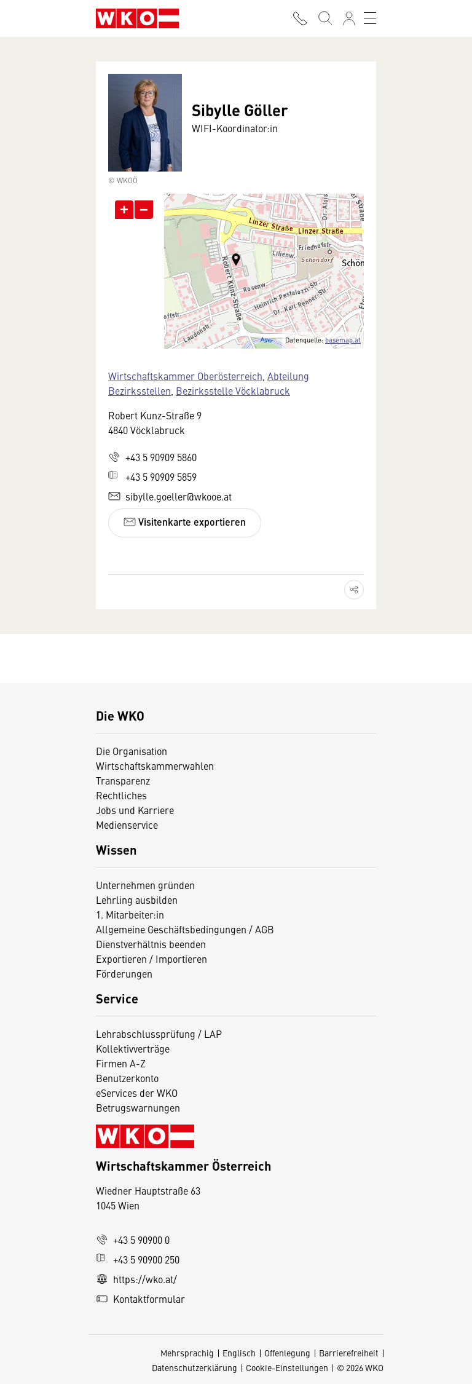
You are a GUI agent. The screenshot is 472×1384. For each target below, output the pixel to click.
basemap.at (343, 339)
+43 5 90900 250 (137, 1259)
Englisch (239, 1352)
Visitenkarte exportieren (185, 522)
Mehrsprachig (187, 1352)
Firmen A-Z (121, 1063)
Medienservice (127, 824)
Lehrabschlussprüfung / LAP (159, 1033)
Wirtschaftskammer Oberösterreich (185, 375)
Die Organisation (131, 750)
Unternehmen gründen (145, 885)
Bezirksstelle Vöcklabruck (233, 390)
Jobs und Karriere (135, 810)
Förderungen (124, 973)
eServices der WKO (137, 1092)
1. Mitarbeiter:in (130, 914)
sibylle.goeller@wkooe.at (170, 496)
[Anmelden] (349, 18)
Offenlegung (287, 1352)
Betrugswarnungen (139, 1107)
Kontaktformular (140, 1298)
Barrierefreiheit (349, 1352)
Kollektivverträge (133, 1048)
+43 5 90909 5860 (152, 457)
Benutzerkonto (127, 1078)
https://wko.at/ (136, 1279)
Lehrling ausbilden (137, 899)
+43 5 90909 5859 (152, 476)
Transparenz (123, 780)
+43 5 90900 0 (133, 1239)
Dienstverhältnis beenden (151, 944)
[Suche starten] (324, 18)
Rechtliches (121, 795)
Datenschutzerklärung (194, 1367)
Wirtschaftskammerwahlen (155, 765)
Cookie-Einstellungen (287, 1367)
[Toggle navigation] (370, 18)
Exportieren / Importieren (151, 958)
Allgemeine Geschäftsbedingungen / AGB (185, 929)
